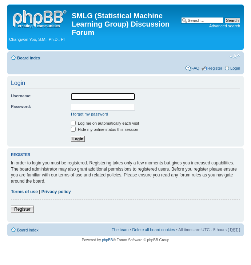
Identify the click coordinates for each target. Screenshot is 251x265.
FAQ (195, 68)
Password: (21, 106)
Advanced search (224, 26)
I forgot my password (89, 114)
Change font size (235, 56)
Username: (21, 96)
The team (120, 229)
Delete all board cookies (153, 229)
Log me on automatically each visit (105, 123)
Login (235, 68)
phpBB (107, 240)
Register (214, 68)
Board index (28, 58)
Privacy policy (56, 191)
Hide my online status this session (104, 129)
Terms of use (24, 191)
